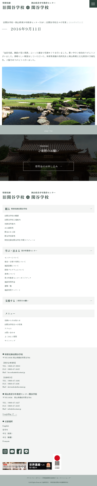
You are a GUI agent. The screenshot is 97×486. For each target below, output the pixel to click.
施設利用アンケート (12, 290)
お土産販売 (9, 228)
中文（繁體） (8, 437)
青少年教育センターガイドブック (18, 278)
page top (48, 130)
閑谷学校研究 (10, 236)
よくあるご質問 (11, 336)
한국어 (5, 429)
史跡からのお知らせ (12, 320)
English (6, 425)
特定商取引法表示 (49, 478)
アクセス (8, 328)
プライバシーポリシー (34, 478)
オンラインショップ (63, 478)
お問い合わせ (10, 332)
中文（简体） (8, 433)
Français (6, 441)
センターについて (12, 257)
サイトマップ (10, 340)
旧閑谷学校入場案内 (12, 219)
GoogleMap (7, 414)
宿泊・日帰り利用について (15, 261)
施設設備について (12, 265)
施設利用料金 (10, 282)
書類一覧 (8, 286)
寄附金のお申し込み (46, 166)
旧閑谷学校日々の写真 (13, 324)
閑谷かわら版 (10, 232)
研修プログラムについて (14, 269)
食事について (10, 273)
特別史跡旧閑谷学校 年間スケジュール (20, 240)
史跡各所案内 (10, 223)
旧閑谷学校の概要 (12, 215)
